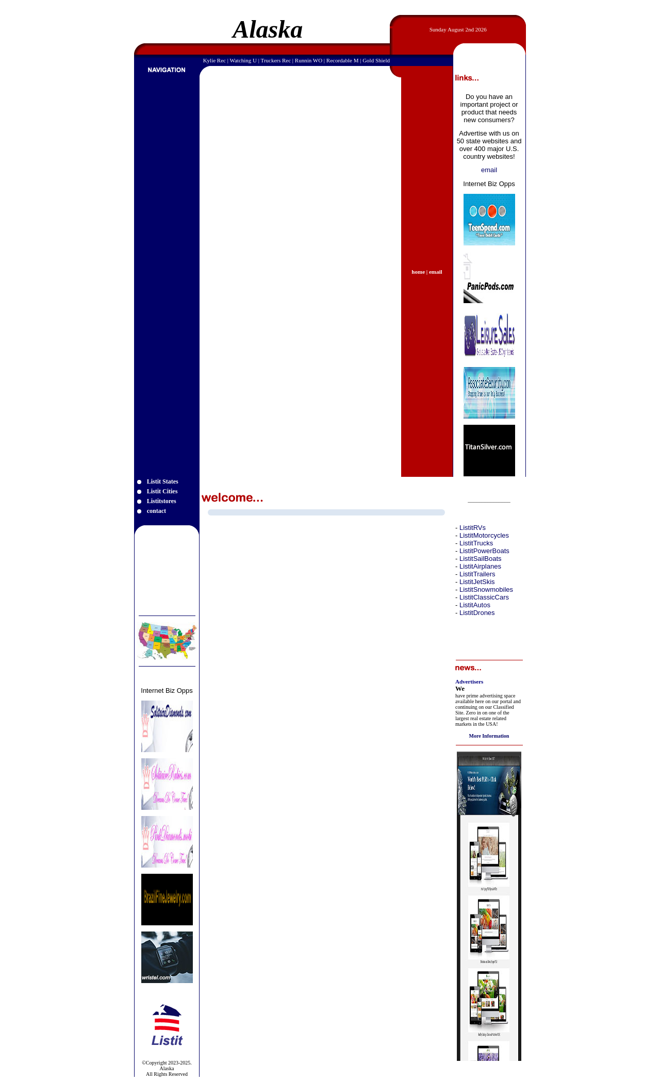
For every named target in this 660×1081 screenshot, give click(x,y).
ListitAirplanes (480, 566)
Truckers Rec (276, 60)
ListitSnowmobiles (486, 589)
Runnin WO (308, 60)
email (489, 170)
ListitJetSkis (477, 582)
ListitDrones (477, 613)
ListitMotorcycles (484, 535)
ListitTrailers (477, 574)
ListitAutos (474, 605)
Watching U (243, 60)
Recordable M (342, 60)
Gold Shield (376, 60)
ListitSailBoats (480, 558)
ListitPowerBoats (484, 551)
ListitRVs (472, 527)
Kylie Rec (214, 60)
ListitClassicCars (484, 597)
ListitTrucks (476, 543)
